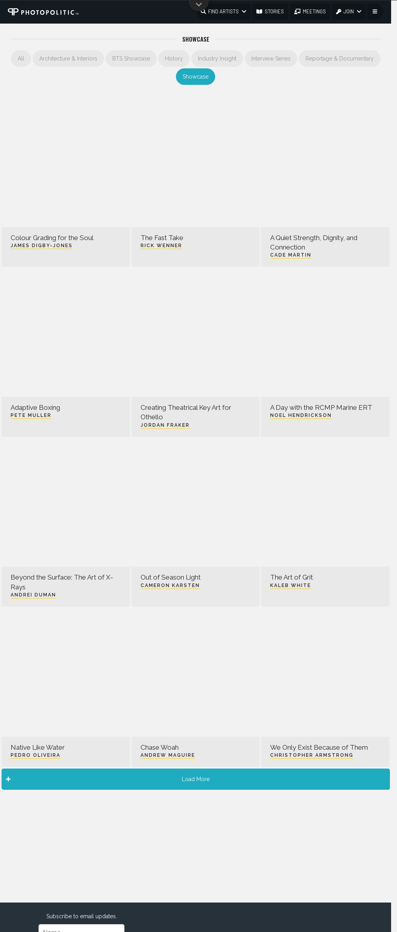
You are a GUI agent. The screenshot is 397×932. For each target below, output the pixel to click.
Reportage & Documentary (340, 58)
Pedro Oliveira (35, 755)
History (174, 58)
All (21, 58)
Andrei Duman (33, 595)
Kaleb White (290, 585)
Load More (108, 779)
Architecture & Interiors (68, 58)
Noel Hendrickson (301, 415)
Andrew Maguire (168, 755)
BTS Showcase (131, 58)
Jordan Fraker (165, 425)
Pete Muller (31, 415)
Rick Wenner (161, 245)
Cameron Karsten (170, 585)
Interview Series (271, 58)
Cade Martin (290, 255)
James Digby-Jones (42, 245)
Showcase (196, 76)
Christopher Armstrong (311, 755)
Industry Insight (217, 58)
